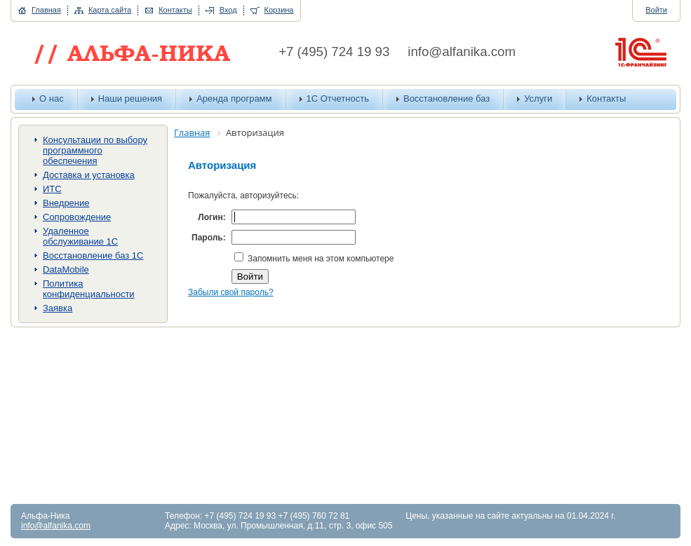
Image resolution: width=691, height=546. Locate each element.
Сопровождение (77, 217)
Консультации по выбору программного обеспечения (95, 150)
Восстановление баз (446, 98)
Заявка (57, 308)
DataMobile (66, 269)
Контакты (175, 10)
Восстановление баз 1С (93, 255)
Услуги (538, 98)
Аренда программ (233, 98)
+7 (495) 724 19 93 (334, 51)
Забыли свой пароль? (231, 292)
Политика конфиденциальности (89, 288)
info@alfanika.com (462, 51)
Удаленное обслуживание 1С (80, 236)
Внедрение (66, 203)
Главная (46, 10)
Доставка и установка (89, 175)
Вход (228, 10)
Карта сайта (109, 10)
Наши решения (130, 98)
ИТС (52, 189)
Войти (656, 10)
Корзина (279, 10)
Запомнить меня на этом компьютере (320, 259)
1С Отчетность (338, 98)
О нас (51, 98)
